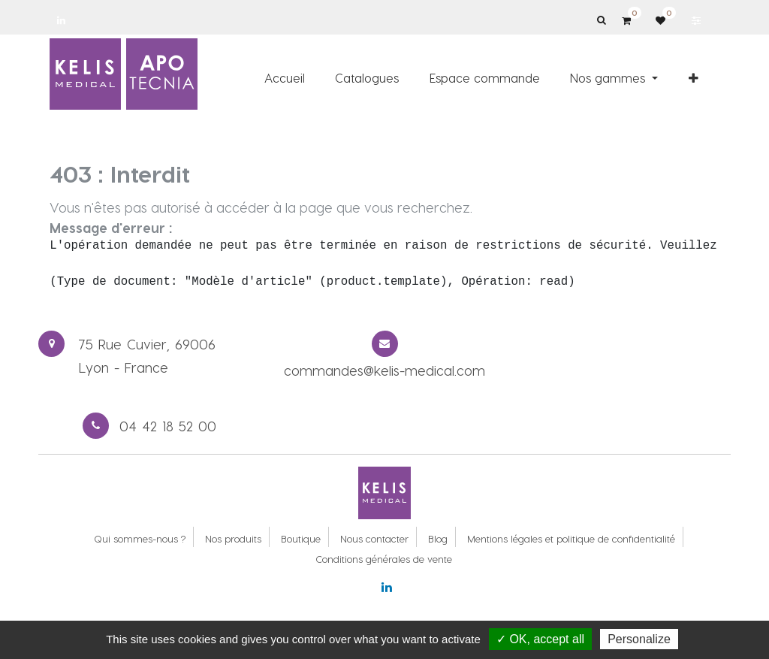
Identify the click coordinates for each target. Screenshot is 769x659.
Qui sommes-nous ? (139, 538)
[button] (693, 77)
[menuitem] (285, 77)
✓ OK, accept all (540, 639)
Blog (438, 538)
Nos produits (233, 538)
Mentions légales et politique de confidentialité (571, 538)
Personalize (639, 639)
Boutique (301, 538)
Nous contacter (374, 538)
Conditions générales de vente (384, 558)
